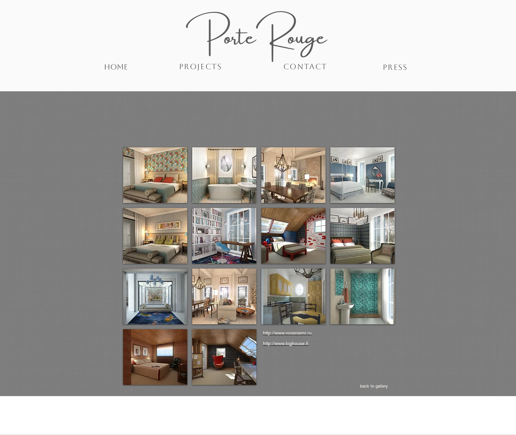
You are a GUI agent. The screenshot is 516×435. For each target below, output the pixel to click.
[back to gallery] (374, 386)
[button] (155, 175)
